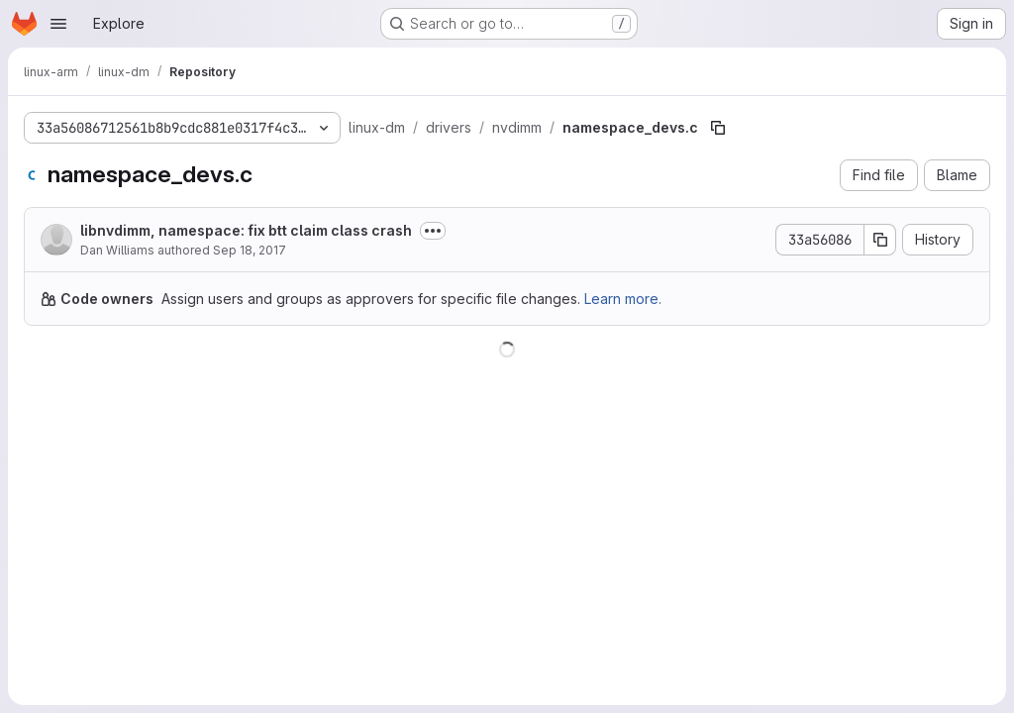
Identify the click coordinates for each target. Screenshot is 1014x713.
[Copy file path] (718, 128)
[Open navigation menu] (58, 24)
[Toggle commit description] (433, 231)
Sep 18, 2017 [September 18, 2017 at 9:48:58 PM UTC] (249, 250)
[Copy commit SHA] (880, 239)
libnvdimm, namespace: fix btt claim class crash (246, 230)
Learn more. (622, 298)
